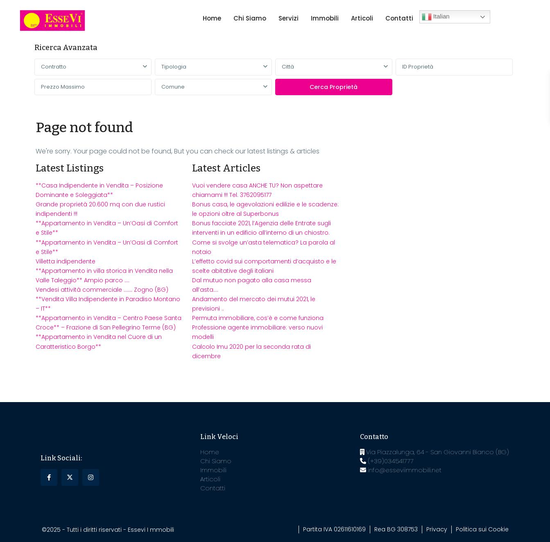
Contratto (53, 67)
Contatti (399, 18)
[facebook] (49, 477)
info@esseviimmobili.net (400, 470)
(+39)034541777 (387, 461)
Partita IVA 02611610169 (334, 529)
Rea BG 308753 (396, 529)
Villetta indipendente (65, 261)
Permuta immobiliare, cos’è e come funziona (258, 318)
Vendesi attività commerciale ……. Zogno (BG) (102, 290)
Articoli (362, 18)
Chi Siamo (249, 18)
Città (288, 67)
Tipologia (173, 67)
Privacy (436, 529)
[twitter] (69, 477)
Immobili (325, 18)
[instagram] (90, 477)
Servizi (288, 18)
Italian (436, 17)
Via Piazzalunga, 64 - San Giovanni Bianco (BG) (434, 452)
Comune (173, 87)
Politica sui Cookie (482, 529)
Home (212, 18)
